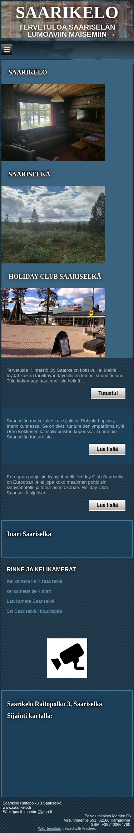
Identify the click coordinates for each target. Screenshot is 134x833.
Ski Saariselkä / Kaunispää (34, 611)
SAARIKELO (66, 12)
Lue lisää (107, 449)
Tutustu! (108, 393)
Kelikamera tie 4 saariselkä (34, 581)
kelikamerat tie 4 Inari (29, 591)
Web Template (49, 829)
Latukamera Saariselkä (30, 601)
